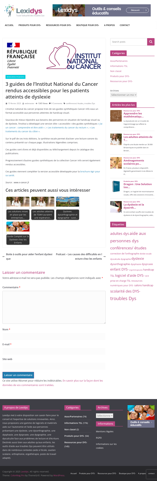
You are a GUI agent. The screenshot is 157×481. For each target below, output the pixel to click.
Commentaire (11, 287)
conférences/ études (74, 103)
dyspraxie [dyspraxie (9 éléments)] (147, 264)
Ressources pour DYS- (58, 25)
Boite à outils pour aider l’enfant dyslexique (27, 256)
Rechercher (151, 41)
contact (125, 25)
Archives (114, 90)
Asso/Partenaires (119, 60)
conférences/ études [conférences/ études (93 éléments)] (128, 247)
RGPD (99, 437)
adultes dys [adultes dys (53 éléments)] (119, 233)
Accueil (9, 25)
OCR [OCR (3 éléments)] (147, 276)
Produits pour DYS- (30, 25)
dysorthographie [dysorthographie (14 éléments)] (120, 264)
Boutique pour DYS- (87, 25)
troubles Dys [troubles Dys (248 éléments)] (123, 298)
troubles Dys (89, 103)
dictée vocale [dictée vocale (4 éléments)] (145, 253)
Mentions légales (104, 431)
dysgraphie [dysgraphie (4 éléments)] (126, 259)
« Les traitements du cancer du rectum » (67, 127)
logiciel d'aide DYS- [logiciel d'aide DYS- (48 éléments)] (129, 275)
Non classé (115, 71)
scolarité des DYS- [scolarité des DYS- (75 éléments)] (125, 291)
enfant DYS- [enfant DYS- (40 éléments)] (119, 269)
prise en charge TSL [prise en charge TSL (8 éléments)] (120, 280)
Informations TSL (119, 66)
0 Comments (55, 103)
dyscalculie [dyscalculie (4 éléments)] (115, 259)
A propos (109, 25)
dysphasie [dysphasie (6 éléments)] (136, 264)
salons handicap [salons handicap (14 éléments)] (143, 285)
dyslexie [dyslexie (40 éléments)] (137, 258)
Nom (6, 329)
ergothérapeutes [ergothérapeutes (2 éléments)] (136, 270)
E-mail (6, 344)
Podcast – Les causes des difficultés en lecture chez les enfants (81, 256)
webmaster (29, 103)
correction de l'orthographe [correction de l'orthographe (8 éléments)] (124, 253)
